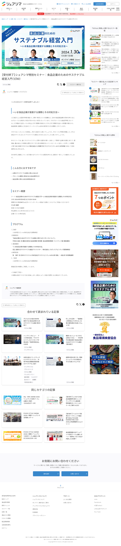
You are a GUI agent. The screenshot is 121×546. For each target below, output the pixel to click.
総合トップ (9, 9)
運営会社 (35, 510)
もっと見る (115, 74)
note (95, 500)
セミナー (54, 9)
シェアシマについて (38, 500)
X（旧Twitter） (98, 506)
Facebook (97, 503)
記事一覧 (67, 9)
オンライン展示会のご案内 (41, 503)
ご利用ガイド (76, 4)
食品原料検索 (6, 503)
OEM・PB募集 (111, 9)
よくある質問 (87, 4)
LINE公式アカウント (100, 510)
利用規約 (35, 513)
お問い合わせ (75, 475)
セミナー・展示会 (23, 20)
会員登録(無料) (100, 4)
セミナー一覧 (6, 509)
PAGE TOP (60, 487)
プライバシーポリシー (39, 516)
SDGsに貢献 (6, 85)
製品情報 (95, 9)
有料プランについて (64, 4)
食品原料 (24, 9)
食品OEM (81, 9)
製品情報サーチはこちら (77, 14)
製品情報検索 (6, 522)
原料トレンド (38, 9)
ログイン (113, 4)
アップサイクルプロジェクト (41, 507)
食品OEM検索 (6, 516)
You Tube (97, 513)
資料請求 (46, 475)
